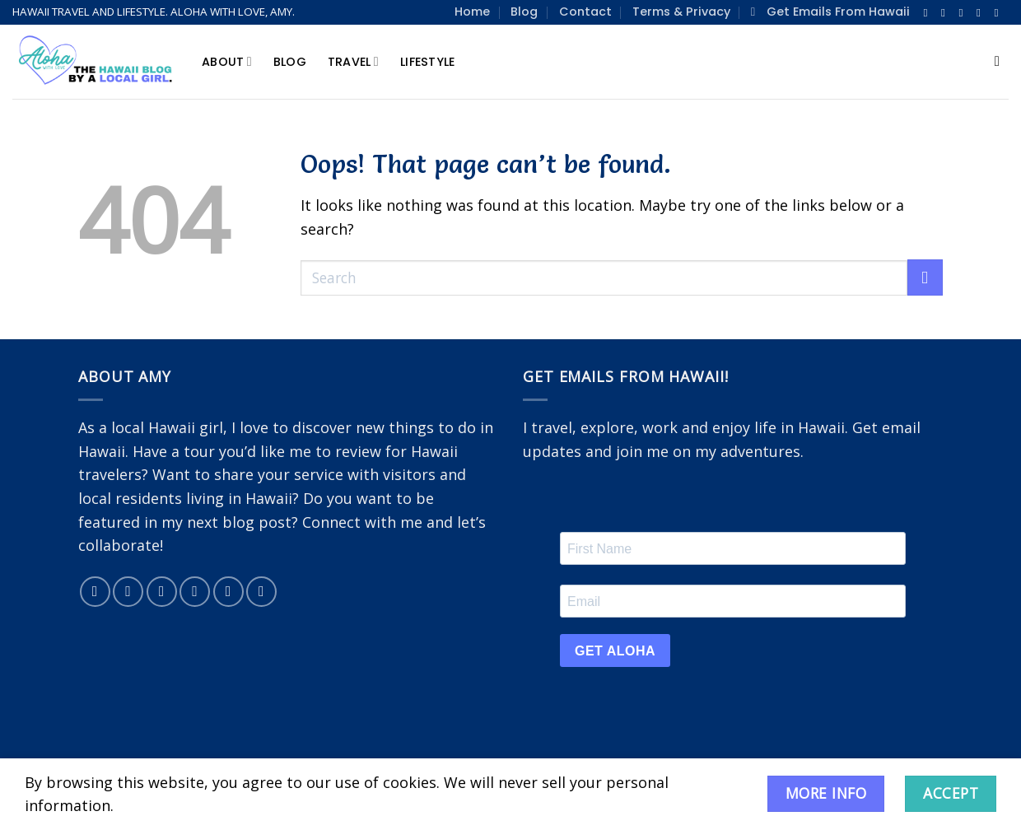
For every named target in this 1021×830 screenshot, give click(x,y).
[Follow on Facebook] (929, 13)
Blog (524, 11)
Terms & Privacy (681, 11)
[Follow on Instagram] (946, 13)
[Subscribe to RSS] (261, 591)
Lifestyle (427, 62)
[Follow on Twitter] (964, 13)
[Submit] (925, 277)
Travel (353, 62)
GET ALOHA (615, 651)
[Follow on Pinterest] (1000, 13)
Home (472, 11)
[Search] (1002, 62)
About (227, 62)
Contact (585, 11)
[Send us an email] (982, 13)
